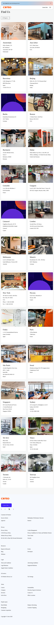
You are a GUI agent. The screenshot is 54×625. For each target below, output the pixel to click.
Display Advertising (32, 605)
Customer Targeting (32, 607)
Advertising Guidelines (33, 562)
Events (29, 549)
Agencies (3, 520)
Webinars (3, 554)
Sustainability (31, 587)
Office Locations (31, 595)
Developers (30, 551)
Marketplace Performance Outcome (36, 518)
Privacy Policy (4, 530)
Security (29, 538)
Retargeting (3, 607)
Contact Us (30, 592)
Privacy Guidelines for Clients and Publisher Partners (40, 532)
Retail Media (4, 605)
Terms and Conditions (6, 562)
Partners (29, 520)
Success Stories (4, 518)
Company (3, 590)
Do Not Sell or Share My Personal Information (11, 538)
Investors (3, 592)
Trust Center (30, 535)
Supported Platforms (32, 565)
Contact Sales (45, 7)
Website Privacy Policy (6, 535)
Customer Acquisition (6, 610)
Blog (2, 551)
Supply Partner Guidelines (7, 568)
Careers (2, 587)
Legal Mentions (4, 565)
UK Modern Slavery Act (6, 576)
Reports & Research (5, 549)
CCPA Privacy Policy (6, 532)
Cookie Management (32, 530)
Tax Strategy (30, 576)
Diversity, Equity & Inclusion (34, 590)
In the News (3, 595)
